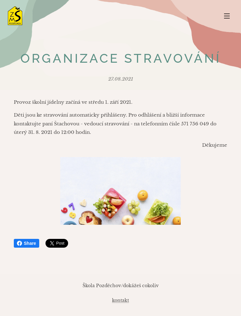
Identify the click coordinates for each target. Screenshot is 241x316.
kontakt (120, 300)
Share (26, 243)
